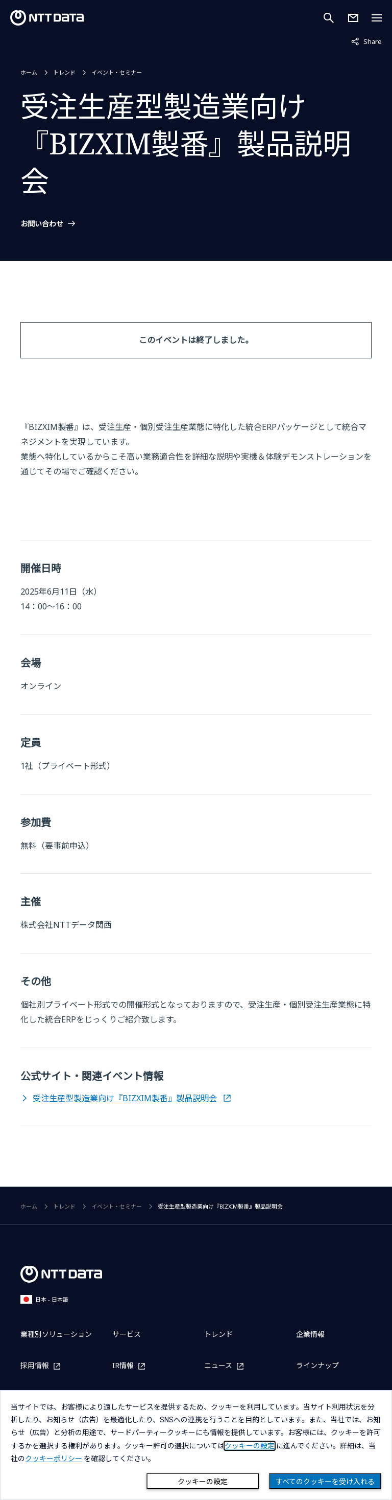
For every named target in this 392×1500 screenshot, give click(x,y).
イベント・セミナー (116, 72)
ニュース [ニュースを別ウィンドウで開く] (218, 1366)
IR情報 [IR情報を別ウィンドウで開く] (123, 1366)
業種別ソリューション (56, 1334)
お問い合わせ (41, 224)
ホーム (28, 72)
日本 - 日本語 (44, 1299)
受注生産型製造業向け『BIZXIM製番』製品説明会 (126, 1098)
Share (366, 41)
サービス (126, 1334)
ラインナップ (317, 1365)
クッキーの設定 (203, 1482)
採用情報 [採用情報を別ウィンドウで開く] (34, 1366)
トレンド (64, 72)
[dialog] (196, 1445)
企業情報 (310, 1334)
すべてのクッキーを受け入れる (325, 1482)
